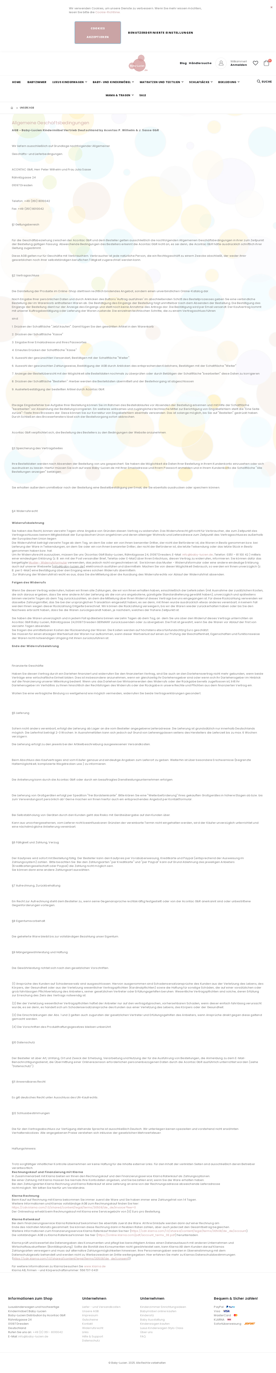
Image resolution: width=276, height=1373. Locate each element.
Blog (183, 63)
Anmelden (239, 65)
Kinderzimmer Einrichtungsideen (163, 1307)
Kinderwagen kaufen (155, 1324)
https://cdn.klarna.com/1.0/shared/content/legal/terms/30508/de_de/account (188, 1231)
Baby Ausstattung (152, 1320)
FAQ (143, 1336)
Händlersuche (200, 63)
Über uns (146, 1332)
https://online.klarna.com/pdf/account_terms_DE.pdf (136, 1235)
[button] (255, 63)
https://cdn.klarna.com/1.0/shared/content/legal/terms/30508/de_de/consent (70, 1258)
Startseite (12, 107)
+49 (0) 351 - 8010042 (48, 1332)
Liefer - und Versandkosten (101, 1307)
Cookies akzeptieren (98, 32)
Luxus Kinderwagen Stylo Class (161, 1328)
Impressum (90, 1315)
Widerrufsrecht (92, 1328)
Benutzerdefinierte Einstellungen (160, 33)
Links (85, 1332)
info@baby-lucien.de (197, 555)
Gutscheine (90, 1320)
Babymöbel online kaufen (158, 1311)
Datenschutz (91, 1340)
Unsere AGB (90, 1311)
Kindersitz (147, 1315)
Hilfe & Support (92, 1336)
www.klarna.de (95, 1266)
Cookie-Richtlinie (107, 12)
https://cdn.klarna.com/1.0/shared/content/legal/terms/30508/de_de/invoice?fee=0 (74, 1207)
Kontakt (87, 1324)
